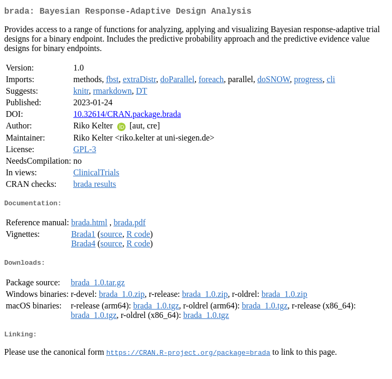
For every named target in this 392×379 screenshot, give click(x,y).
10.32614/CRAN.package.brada (127, 116)
